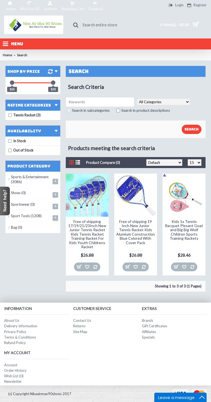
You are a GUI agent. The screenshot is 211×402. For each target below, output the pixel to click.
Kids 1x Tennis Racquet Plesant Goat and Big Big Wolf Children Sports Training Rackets (184, 230)
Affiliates (149, 332)
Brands (147, 320)
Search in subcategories (88, 110)
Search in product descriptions (143, 110)
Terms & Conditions (20, 337)
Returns (79, 326)
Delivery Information (20, 326)
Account (10, 365)
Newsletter (13, 381)
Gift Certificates (154, 326)
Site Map (80, 332)
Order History (15, 370)
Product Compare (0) (103, 162)
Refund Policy (15, 342)
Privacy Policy (15, 332)
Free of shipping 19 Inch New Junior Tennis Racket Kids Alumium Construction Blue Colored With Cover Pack (135, 232)
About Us (11, 320)
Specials (148, 337)
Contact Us (82, 320)
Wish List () (14, 376)
